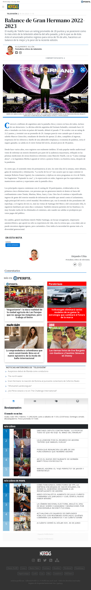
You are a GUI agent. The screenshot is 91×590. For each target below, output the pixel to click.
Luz (41, 573)
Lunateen (58, 573)
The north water (15, 376)
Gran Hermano (13, 245)
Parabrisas (79, 568)
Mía (48, 573)
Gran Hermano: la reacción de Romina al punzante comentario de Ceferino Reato (43, 381)
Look (35, 573)
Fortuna (46, 568)
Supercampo (23, 573)
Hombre (56, 568)
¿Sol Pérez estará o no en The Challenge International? (32, 390)
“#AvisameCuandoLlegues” (20, 386)
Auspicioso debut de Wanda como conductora (28, 371)
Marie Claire (34, 568)
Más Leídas (9, 426)
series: (8, 242)
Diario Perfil (12, 568)
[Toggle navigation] (4, 6)
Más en (17, 278)
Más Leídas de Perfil (14, 480)
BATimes (69, 573)
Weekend (68, 568)
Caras (23, 568)
